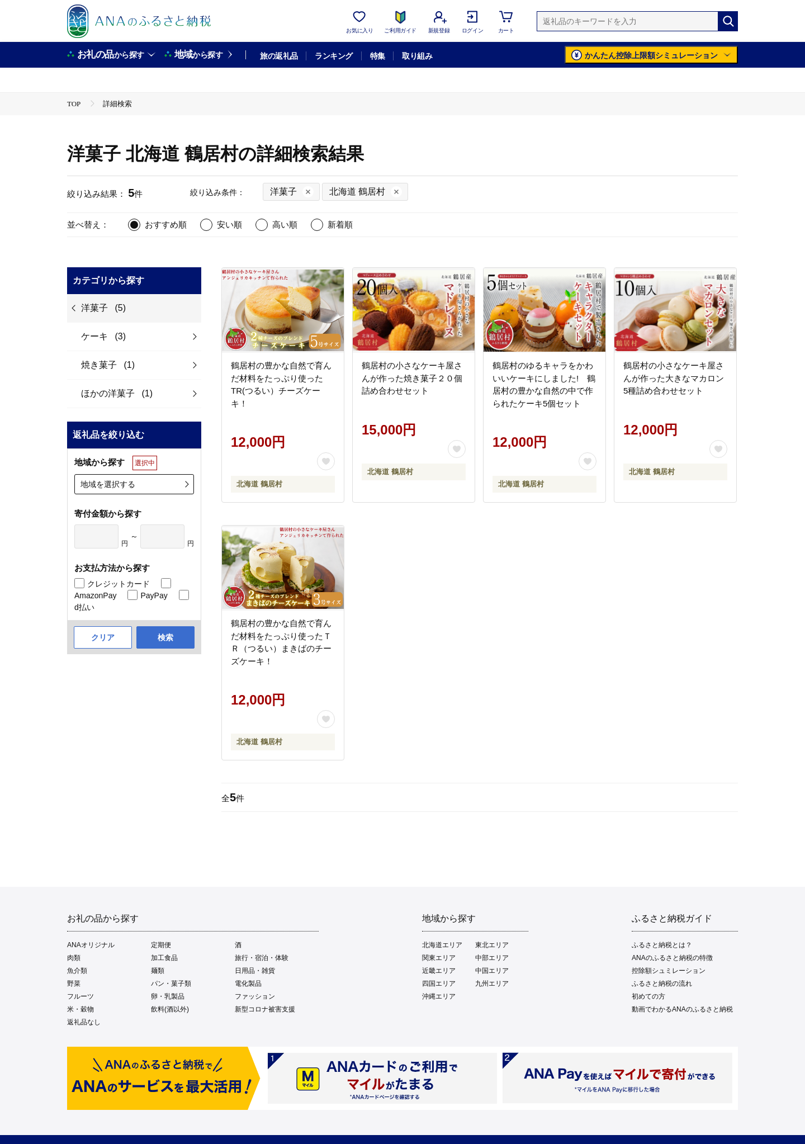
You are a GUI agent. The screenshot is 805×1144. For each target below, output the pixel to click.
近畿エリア (439, 971)
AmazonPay (95, 595)
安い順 (229, 224)
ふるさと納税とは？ (662, 945)
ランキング (333, 55)
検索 (165, 637)
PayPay (153, 595)
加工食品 (164, 958)
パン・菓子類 (171, 983)
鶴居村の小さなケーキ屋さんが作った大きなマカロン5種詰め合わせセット (673, 378)
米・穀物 (80, 1009)
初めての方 (648, 996)
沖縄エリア (439, 996)
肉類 (73, 958)
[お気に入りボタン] (326, 461)
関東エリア (439, 958)
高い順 (284, 224)
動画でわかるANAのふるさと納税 (682, 1009)
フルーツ (80, 996)
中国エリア (492, 971)
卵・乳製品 (167, 996)
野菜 (73, 983)
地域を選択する (107, 484)
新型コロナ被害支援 (265, 1009)
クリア (103, 637)
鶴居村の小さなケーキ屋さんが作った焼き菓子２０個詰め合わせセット (412, 378)
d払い (84, 607)
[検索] (728, 21)
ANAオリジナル (91, 945)
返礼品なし (84, 1022)
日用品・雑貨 (255, 971)
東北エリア (492, 945)
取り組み (417, 55)
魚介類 (77, 971)
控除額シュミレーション (668, 971)
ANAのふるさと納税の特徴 (672, 958)
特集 (377, 55)
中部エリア (492, 958)
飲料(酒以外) (170, 1009)
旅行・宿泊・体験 (261, 958)
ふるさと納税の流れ (662, 983)
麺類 (157, 971)
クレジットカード (118, 583)
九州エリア (492, 983)
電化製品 (248, 983)
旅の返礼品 (278, 55)
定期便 (161, 945)
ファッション (255, 996)
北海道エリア (442, 945)
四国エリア (439, 983)
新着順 (340, 224)
